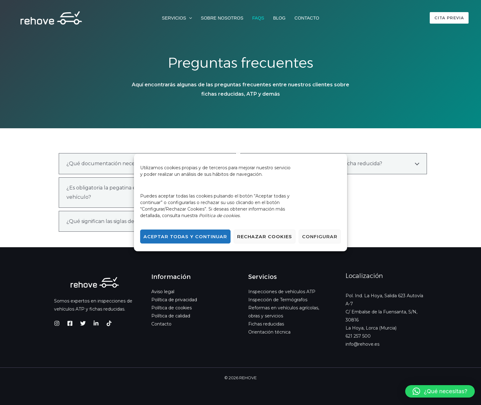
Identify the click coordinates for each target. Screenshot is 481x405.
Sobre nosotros (222, 18)
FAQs (258, 18)
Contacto (307, 18)
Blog (279, 18)
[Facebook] (70, 323)
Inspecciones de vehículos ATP (281, 291)
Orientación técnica (269, 332)
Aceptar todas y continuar (185, 236)
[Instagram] (57, 323)
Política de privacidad (174, 300)
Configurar (319, 236)
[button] (189, 18)
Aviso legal (162, 291)
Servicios (177, 18)
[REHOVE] (51, 17)
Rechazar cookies (264, 236)
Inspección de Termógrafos (277, 300)
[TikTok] (109, 323)
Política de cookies (171, 308)
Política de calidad (170, 316)
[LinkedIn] (96, 323)
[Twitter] (83, 323)
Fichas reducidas (266, 324)
